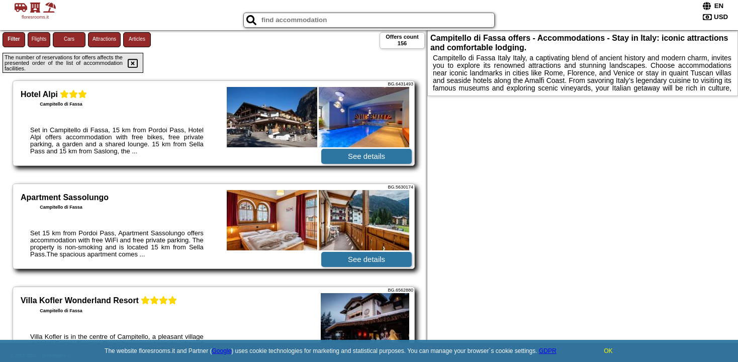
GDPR (548, 350)
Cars (69, 39)
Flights (39, 39)
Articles (137, 39)
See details (366, 156)
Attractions (104, 39)
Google (222, 350)
